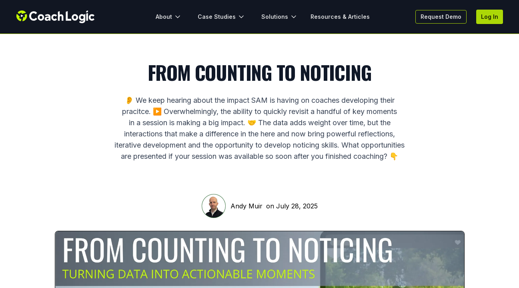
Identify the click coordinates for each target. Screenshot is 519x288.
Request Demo (441, 16)
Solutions (279, 17)
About (169, 17)
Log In (489, 16)
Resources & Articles (340, 16)
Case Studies (221, 17)
